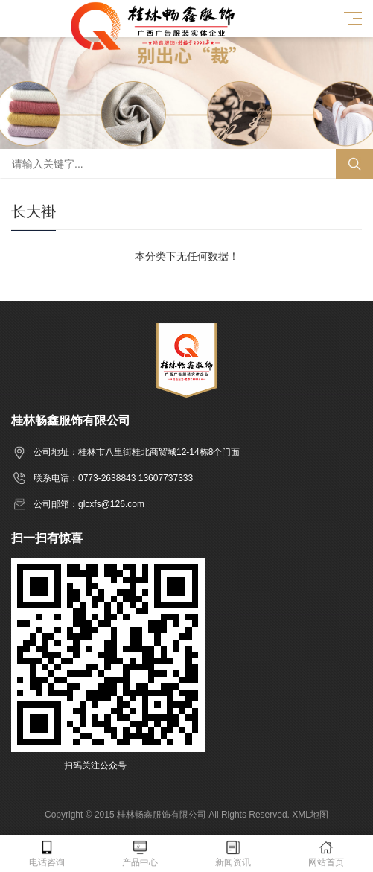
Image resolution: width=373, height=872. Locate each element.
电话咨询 (46, 854)
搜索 (354, 164)
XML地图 (310, 814)
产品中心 (139, 854)
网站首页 (326, 854)
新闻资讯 (233, 854)
